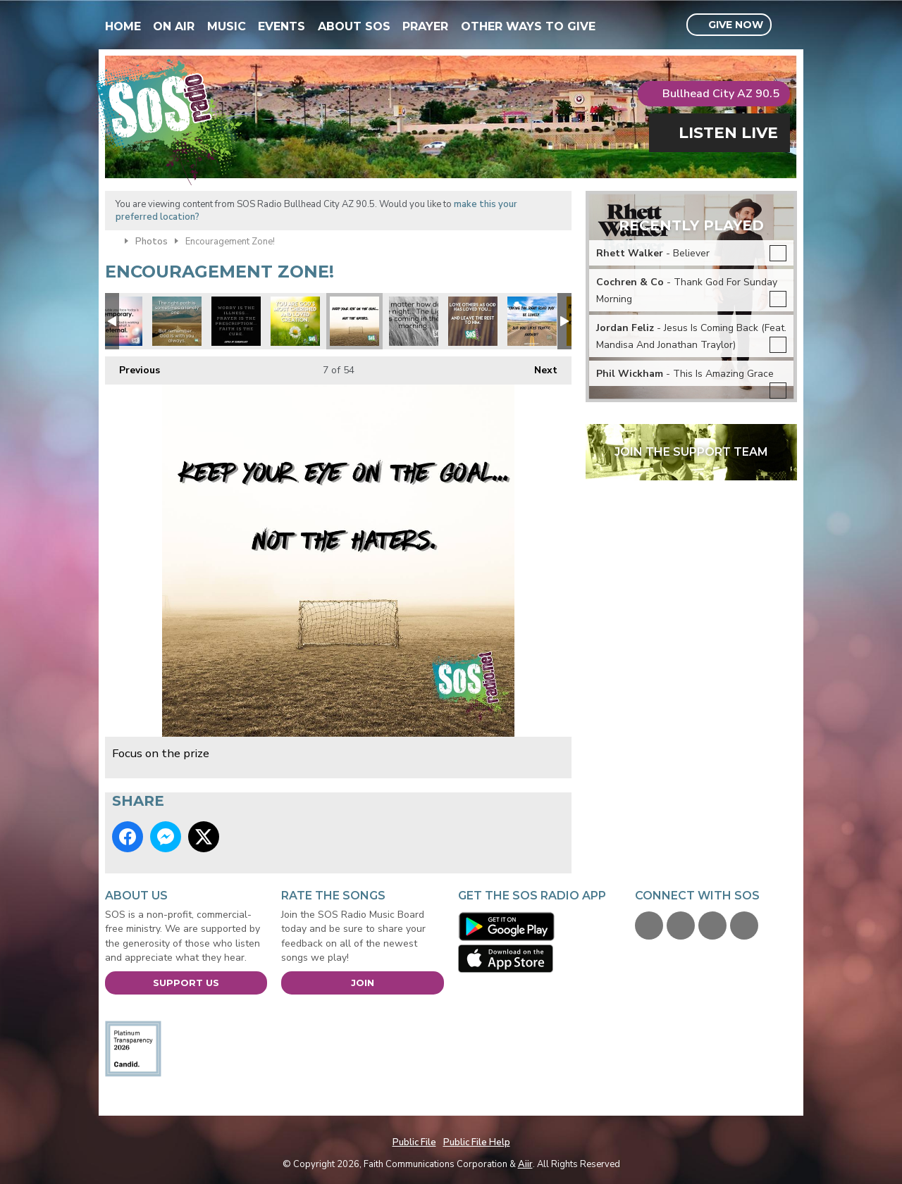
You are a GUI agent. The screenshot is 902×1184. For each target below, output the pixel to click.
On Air (173, 26)
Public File (414, 1142)
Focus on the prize (354, 321)
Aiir (525, 1164)
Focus (532, 321)
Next (538, 366)
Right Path (177, 321)
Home (123, 26)
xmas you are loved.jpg (295, 321)
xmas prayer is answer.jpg (236, 321)
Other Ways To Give (528, 26)
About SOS (354, 26)
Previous (132, 366)
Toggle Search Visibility (788, 25)
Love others (473, 321)
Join (362, 982)
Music (226, 26)
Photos (151, 241)
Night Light (413, 321)
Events (281, 26)
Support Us (186, 982)
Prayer (425, 26)
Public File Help (476, 1142)
